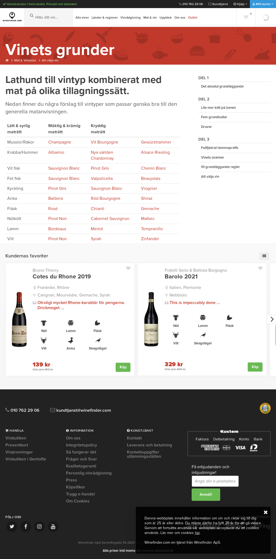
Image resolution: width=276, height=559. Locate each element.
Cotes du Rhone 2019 (62, 276)
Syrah (96, 239)
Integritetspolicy (81, 445)
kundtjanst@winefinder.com (90, 410)
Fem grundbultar (214, 118)
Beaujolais (150, 178)
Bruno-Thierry (45, 270)
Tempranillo (152, 229)
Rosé (53, 208)
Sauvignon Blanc (64, 168)
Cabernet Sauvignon (110, 218)
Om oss (179, 17)
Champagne (59, 142)
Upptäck (166, 17)
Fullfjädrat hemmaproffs (219, 150)
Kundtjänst (218, 4)
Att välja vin (52, 60)
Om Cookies (77, 501)
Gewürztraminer (156, 142)
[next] (271, 319)
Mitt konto (263, 4)
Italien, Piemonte (185, 287)
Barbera (55, 198)
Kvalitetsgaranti (81, 466)
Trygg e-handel (80, 494)
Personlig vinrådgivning (89, 473)
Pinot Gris (100, 168)
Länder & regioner (105, 17)
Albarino (56, 152)
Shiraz (147, 198)
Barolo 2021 (181, 276)
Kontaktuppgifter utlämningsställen (144, 454)
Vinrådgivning (130, 17)
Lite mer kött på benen (218, 108)
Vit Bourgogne (104, 142)
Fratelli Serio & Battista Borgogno (196, 270)
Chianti (97, 208)
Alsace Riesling (155, 152)
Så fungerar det (81, 452)
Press (71, 480)
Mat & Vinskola (26, 60)
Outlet (192, 17)
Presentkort (16, 445)
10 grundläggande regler (220, 170)
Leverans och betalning (149, 445)
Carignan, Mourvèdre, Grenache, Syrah (73, 295)
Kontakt (134, 438)
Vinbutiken (15, 438)
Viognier (149, 188)
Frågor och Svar (81, 459)
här (197, 532)
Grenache (150, 208)
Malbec (148, 218)
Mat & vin (150, 17)
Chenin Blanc (153, 168)
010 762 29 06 (191, 4)
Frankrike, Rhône (53, 287)
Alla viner (82, 17)
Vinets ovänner (212, 160)
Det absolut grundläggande (222, 87)
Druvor (206, 129)
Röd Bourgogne (105, 198)
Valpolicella (102, 178)
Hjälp (240, 4)
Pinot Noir (57, 218)
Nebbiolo (178, 295)
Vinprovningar (19, 452)
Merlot (97, 229)
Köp (123, 367)
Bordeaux (57, 229)
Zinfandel (150, 239)
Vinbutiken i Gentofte (25, 459)
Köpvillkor (75, 487)
